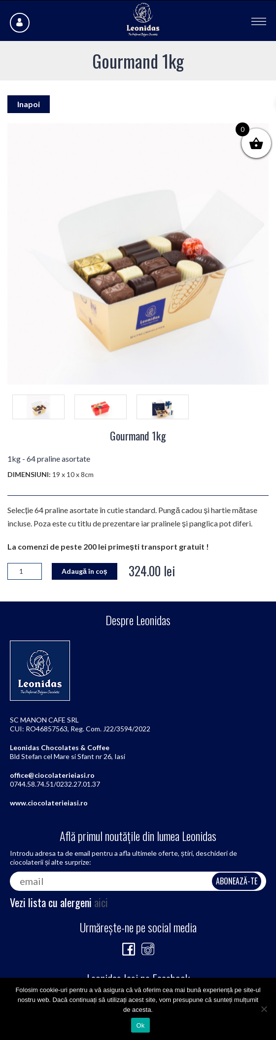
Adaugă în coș (84, 571)
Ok (140, 1025)
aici (101, 902)
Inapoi (28, 104)
